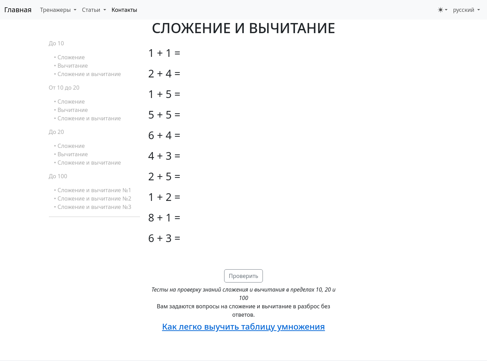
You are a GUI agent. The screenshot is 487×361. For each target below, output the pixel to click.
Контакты (124, 10)
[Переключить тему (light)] (442, 10)
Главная (18, 9)
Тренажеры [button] (56, 10)
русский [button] (464, 10)
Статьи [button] (92, 10)
